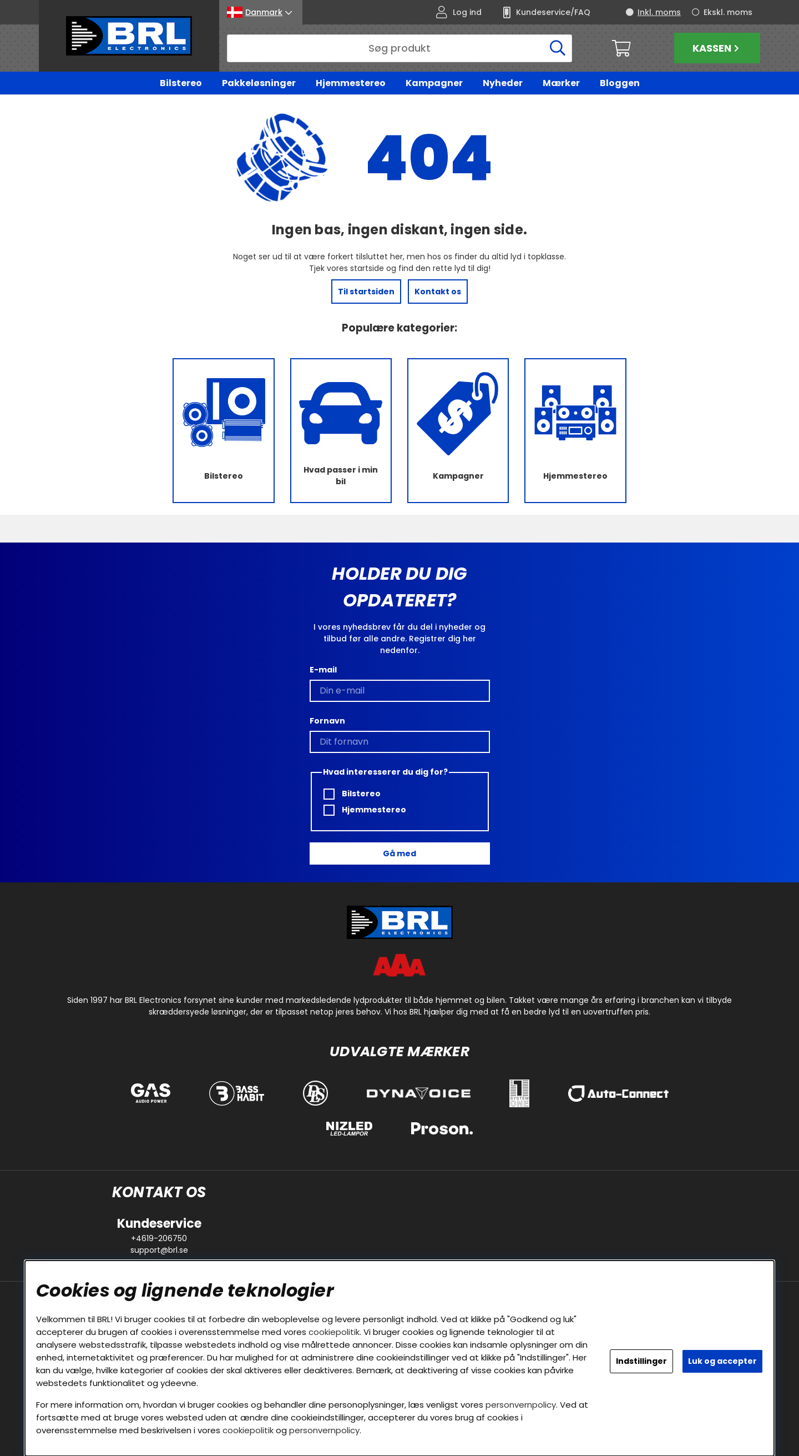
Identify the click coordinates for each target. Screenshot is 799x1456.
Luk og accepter (722, 1361)
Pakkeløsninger (259, 83)
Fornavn (327, 721)
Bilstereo (181, 83)
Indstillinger (641, 1361)
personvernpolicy (521, 1404)
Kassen (717, 48)
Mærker (561, 83)
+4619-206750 (159, 1238)
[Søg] (399, 48)
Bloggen (620, 83)
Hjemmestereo (351, 83)
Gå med (399, 853)
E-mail (323, 670)
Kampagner (434, 83)
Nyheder (503, 83)
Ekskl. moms (728, 12)
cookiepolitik (334, 1332)
